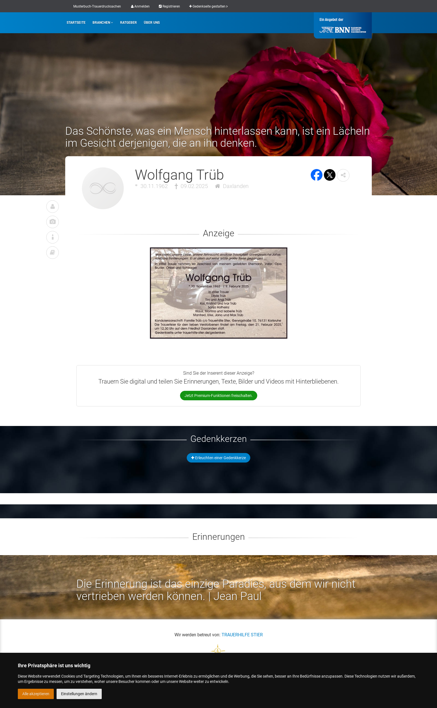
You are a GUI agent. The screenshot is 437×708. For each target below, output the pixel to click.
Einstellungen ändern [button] (79, 694)
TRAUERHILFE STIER (242, 634)
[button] (343, 175)
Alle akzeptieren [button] (35, 694)
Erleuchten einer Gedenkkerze (218, 458)
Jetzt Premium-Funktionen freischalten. (218, 395)
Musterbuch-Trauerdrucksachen (97, 6)
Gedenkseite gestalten (208, 6)
